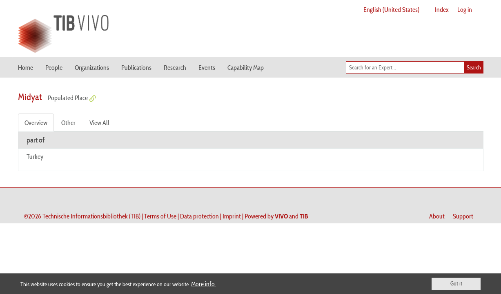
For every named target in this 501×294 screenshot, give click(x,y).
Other (68, 122)
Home (25, 67)
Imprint (232, 216)
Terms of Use (160, 216)
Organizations (92, 67)
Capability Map (245, 67)
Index (442, 9)
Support (463, 216)
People (53, 67)
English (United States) (391, 9)
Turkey (35, 156)
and (291, 216)
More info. (203, 284)
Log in (464, 9)
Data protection (199, 216)
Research (175, 67)
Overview (35, 122)
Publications (136, 67)
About (437, 216)
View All (99, 122)
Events (206, 67)
